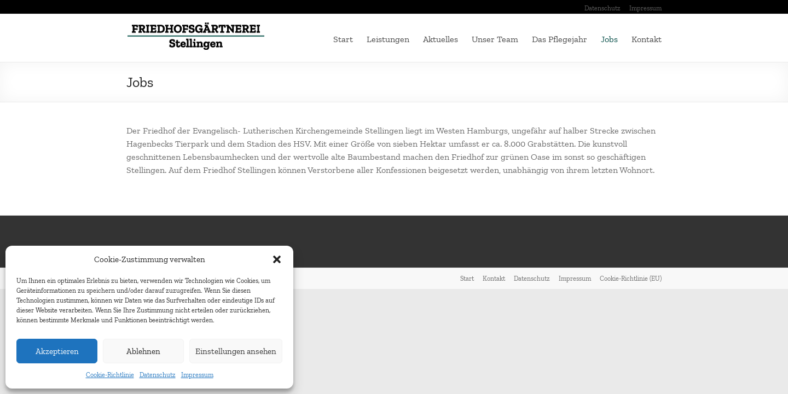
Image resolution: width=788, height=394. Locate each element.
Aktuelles (440, 39)
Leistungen (388, 39)
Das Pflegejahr (559, 39)
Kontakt (646, 39)
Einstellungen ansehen (235, 351)
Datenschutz (158, 375)
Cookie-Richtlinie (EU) (631, 278)
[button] (276, 259)
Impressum (197, 375)
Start (343, 39)
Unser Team (495, 39)
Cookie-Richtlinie (110, 375)
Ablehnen (143, 351)
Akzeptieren (57, 351)
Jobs (609, 39)
